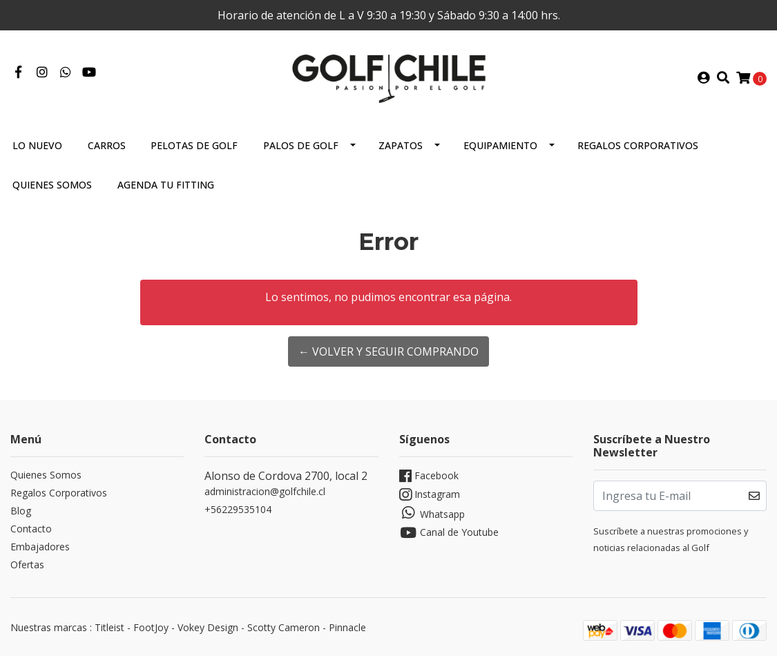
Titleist (109, 627)
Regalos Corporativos (637, 145)
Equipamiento (500, 145)
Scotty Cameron (283, 627)
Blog (20, 510)
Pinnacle (347, 627)
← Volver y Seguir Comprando (388, 351)
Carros (107, 145)
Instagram (429, 495)
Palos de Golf (300, 145)
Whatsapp (432, 513)
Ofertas (27, 564)
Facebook (429, 476)
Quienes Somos (52, 184)
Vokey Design (208, 627)
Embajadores (40, 546)
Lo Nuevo (37, 145)
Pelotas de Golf (194, 145)
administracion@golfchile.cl (264, 491)
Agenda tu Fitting (165, 184)
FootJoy (151, 627)
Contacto (31, 528)
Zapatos (400, 145)
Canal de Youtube (449, 532)
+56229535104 (237, 509)
